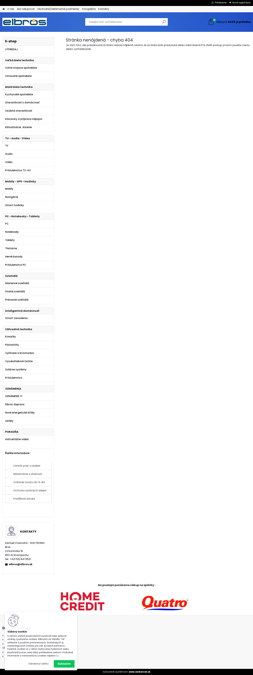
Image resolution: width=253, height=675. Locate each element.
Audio (9, 154)
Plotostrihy (12, 344)
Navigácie (11, 197)
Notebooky (12, 232)
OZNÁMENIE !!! (13, 396)
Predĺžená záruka (24, 499)
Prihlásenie (221, 2)
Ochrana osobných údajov (30, 490)
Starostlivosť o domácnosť (22, 102)
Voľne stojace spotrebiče (21, 67)
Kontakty (103, 9)
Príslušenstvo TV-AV (18, 170)
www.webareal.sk (139, 671)
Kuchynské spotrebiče (19, 94)
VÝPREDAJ (11, 49)
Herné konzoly (14, 256)
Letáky (9, 421)
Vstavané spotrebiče (18, 76)
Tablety (10, 240)
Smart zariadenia (16, 318)
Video (8, 162)
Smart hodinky (14, 205)
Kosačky (10, 336)
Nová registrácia (241, 2)
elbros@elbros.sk (20, 564)
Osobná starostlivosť (18, 110)
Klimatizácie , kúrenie (18, 127)
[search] (164, 23)
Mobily (9, 188)
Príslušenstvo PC (15, 265)
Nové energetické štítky (20, 412)
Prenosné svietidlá (16, 299)
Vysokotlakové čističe (19, 361)
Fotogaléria (89, 9)
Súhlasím (64, 664)
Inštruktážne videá (17, 439)
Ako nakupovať (26, 9)
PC (7, 223)
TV (6, 145)
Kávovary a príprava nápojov (23, 119)
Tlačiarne (11, 248)
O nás (10, 9)
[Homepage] (3, 9)
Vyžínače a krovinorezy (19, 353)
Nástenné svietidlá (17, 283)
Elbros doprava (14, 404)
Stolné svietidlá (15, 291)
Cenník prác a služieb (26, 466)
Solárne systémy (15, 369)
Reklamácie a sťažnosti (27, 474)
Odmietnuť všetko (38, 663)
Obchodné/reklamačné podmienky (58, 9)
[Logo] (24, 22)
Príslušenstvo (13, 377)
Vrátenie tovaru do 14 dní (29, 482)
